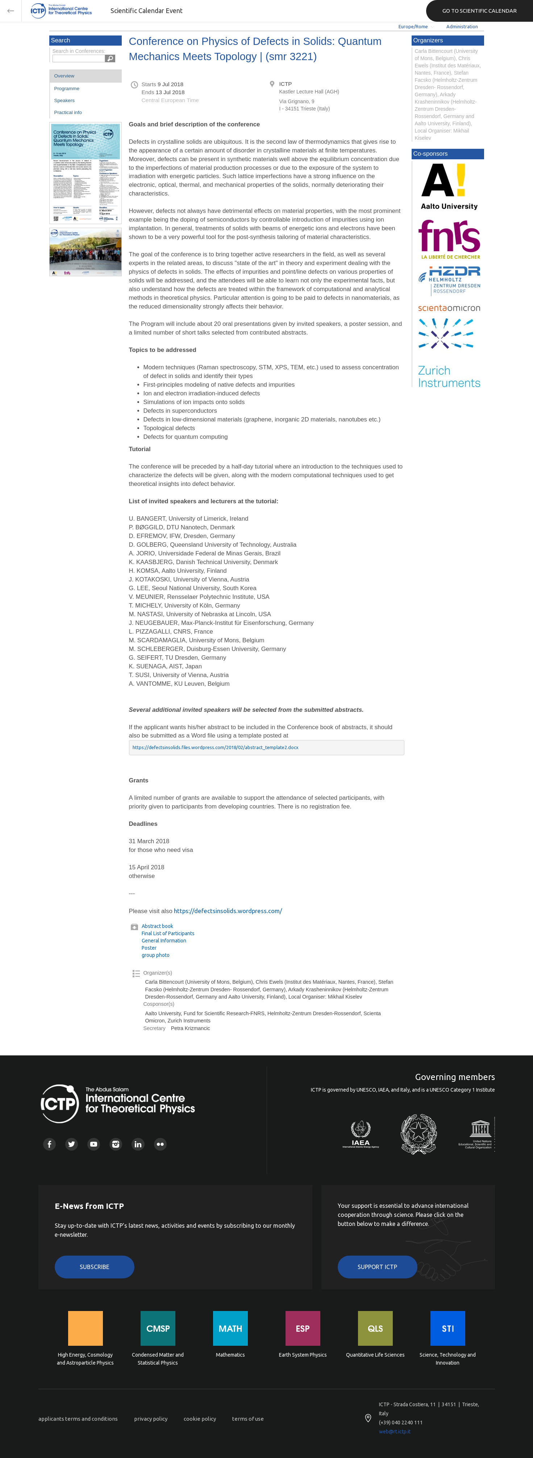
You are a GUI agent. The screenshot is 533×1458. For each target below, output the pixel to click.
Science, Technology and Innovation (448, 1359)
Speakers (64, 100)
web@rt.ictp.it (395, 1431)
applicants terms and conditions (78, 1419)
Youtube (93, 1144)
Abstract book (157, 926)
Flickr (160, 1144)
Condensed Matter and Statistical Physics (158, 1359)
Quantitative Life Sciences (375, 1355)
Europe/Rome (413, 26)
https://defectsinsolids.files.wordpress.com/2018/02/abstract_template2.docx (216, 747)
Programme (67, 88)
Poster (149, 948)
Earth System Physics (303, 1355)
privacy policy (150, 1419)
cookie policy (200, 1419)
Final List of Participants (168, 933)
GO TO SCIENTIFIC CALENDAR (479, 11)
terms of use (248, 1419)
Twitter (71, 1144)
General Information (164, 941)
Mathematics (230, 1355)
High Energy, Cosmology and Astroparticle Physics (85, 1359)
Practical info (68, 112)
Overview (64, 76)
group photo (156, 955)
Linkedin (138, 1144)
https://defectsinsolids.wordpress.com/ (228, 910)
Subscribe (94, 1267)
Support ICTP (377, 1267)
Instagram (115, 1144)
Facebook (49, 1144)
